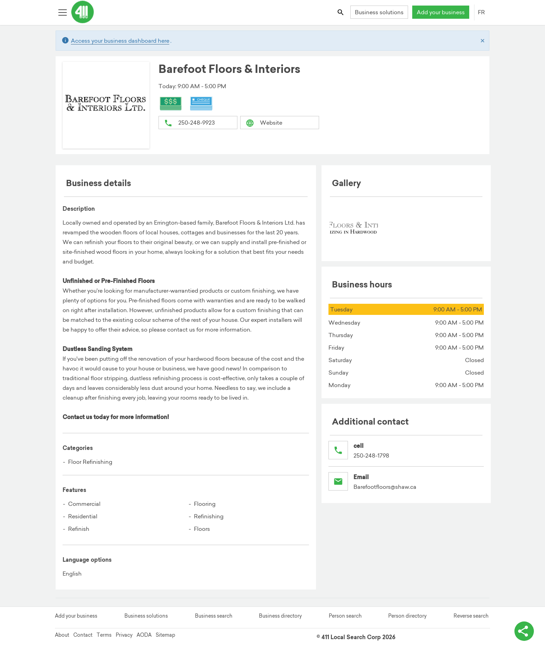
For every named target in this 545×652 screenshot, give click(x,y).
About (62, 635)
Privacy (124, 635)
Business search (213, 616)
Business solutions (379, 12)
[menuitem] (353, 227)
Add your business (441, 12)
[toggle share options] (524, 631)
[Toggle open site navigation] (62, 12)
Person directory (407, 616)
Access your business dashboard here (120, 40)
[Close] (482, 40)
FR (481, 12)
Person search (345, 616)
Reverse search (471, 616)
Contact (82, 635)
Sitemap (165, 635)
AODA (144, 635)
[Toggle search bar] (341, 12)
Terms (104, 635)
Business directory (280, 616)
